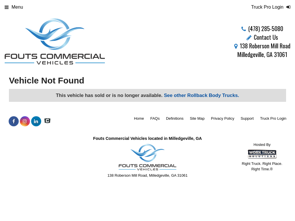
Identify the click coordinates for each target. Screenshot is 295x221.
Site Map (197, 118)
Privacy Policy (222, 118)
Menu (14, 7)
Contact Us (262, 37)
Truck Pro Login (273, 118)
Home (139, 118)
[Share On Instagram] (25, 121)
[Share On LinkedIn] (36, 121)
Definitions (175, 118)
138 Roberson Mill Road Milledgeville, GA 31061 (262, 50)
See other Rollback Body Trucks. (201, 95)
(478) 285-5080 (265, 28)
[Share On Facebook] (14, 121)
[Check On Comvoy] (47, 121)
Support (247, 118)
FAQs (155, 118)
